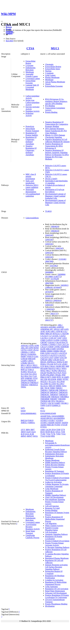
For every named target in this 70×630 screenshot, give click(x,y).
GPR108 (43, 360)
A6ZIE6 (43, 425)
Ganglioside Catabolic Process (32, 536)
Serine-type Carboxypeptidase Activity (33, 102)
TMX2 (23, 387)
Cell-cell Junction (52, 506)
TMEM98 (62, 399)
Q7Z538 (64, 425)
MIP (67, 366)
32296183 (9, 32)
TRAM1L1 (60, 401)
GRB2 (49, 360)
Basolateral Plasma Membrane (57, 558)
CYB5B (50, 347)
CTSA (30, 48)
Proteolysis (30, 126)
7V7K (53, 434)
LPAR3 (64, 364)
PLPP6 (43, 375)
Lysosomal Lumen (33, 78)
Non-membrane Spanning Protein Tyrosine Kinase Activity (55, 501)
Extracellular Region (31, 62)
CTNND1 (52, 344)
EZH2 (47, 353)
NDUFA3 (52, 368)
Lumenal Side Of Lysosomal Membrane (32, 87)
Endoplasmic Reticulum (31, 69)
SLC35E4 (52, 384)
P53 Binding (50, 106)
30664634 (55, 226)
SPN (22, 378)
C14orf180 (64, 334)
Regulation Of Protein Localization (53, 537)
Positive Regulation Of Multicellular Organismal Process (55, 519)
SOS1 (64, 386)
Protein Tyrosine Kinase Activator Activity (54, 544)
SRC (42, 388)
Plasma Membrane (52, 77)
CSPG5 (32, 352)
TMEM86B (44, 399)
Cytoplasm (49, 73)
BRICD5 (48, 334)
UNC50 (51, 403)
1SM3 (42, 430)
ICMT (65, 362)
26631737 (54, 314)
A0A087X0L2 (45, 416)
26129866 (49, 277)
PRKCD (43, 377)
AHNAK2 (25, 346)
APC (51, 329)
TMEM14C (44, 395)
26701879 (49, 292)
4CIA (27, 434)
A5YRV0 (59, 420)
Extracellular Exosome (31, 82)
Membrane (30, 72)
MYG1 (29, 365)
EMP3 (53, 349)
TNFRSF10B (45, 401)
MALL (53, 366)
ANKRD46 (44, 329)
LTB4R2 (24, 363)
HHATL (43, 362)
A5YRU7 (51, 420)
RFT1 (49, 377)
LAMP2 (24, 361)
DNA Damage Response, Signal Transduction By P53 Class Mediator (56, 131)
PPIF (64, 375)
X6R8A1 (31, 423)
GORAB (24, 359)
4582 (42, 408)
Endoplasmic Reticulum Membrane (31, 513)
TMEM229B (45, 397)
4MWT (29, 436)
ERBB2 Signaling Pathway (55, 495)
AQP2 (31, 346)
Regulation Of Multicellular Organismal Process (56, 583)
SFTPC (65, 379)
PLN (55, 373)
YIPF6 (43, 405)
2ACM (48, 430)
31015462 (53, 266)
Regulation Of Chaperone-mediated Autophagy (31, 140)
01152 (42, 411)
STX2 (35, 378)
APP (62, 329)
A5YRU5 (44, 420)
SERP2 (59, 379)
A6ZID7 (58, 423)
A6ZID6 (51, 423)
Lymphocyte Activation (54, 580)
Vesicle (48, 84)
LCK (59, 364)
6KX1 (52, 432)
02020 (23, 411)
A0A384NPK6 (59, 418)
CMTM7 (43, 342)
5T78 (63, 430)
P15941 (57, 425)
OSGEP (43, 373)
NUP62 (54, 371)
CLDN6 (56, 340)
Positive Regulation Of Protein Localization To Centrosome (57, 596)
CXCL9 (43, 347)
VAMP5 (57, 403)
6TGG (58, 432)
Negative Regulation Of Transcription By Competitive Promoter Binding (56, 124)
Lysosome (29, 65)
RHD (54, 377)
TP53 (53, 401)
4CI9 (23, 434)
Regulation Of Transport (54, 471)
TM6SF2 (58, 388)
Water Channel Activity (54, 526)
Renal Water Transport (30, 532)
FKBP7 (24, 356)
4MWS (23, 436)
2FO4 (53, 430)
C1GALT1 (44, 336)
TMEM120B (53, 390)
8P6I (53, 436)
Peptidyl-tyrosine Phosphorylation (51, 529)
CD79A (24, 350)
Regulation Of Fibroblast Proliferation (54, 577)
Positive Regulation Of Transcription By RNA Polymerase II (54, 146)
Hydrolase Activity (29, 114)
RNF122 (24, 369)
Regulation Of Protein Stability (32, 134)
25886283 (49, 287)
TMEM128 (44, 392)
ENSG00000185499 (48, 413)
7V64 (48, 434)
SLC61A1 (44, 386)
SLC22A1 (52, 381)
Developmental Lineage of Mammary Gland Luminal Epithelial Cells (55, 196)
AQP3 (48, 331)
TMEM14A (62, 392)
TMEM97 (53, 399)
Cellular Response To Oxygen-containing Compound (57, 485)
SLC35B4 (44, 384)
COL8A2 (51, 342)
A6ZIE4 (65, 423)
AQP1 (66, 329)
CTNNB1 (44, 344)
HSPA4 (59, 362)
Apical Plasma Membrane (55, 82)
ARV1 (53, 331)
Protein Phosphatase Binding (56, 604)
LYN (42, 366)
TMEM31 (24, 385)
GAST (50, 358)
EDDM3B (65, 347)
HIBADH (31, 359)
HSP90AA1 (51, 362)
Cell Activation (51, 532)
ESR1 (42, 353)
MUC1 (55, 48)
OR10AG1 (62, 371)
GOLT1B (63, 358)
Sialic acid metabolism (30, 182)
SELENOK (52, 379)
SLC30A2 (25, 376)
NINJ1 (64, 368)
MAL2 (47, 366)
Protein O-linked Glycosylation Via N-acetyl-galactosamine (57, 479)
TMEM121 (63, 390)
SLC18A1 (33, 374)
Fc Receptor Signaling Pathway (57, 547)
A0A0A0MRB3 (58, 416)
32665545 (49, 235)
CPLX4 (36, 350)
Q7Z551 (43, 427)
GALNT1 (54, 353)
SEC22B (43, 379)
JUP (55, 364)
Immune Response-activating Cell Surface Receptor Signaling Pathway (56, 567)
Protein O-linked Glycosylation (57, 541)
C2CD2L (55, 336)
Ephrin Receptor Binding (54, 465)
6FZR (47, 432)
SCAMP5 (65, 377)
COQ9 (29, 350)
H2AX (62, 360)
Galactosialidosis (32, 218)
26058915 (64, 285)
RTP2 (59, 377)
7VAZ (42, 436)
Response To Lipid (52, 508)
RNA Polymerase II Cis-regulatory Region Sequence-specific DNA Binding (56, 101)
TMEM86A (64, 397)
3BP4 (28, 430)
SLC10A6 (25, 374)
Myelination (50, 606)
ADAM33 (44, 327)
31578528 (54, 279)
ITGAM (50, 364)
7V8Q (58, 434)
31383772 (57, 277)
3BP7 (32, 430)
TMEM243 (55, 397)
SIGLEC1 (44, 381)
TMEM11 (44, 390)
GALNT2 (62, 355)
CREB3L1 (25, 352)
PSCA (23, 367)
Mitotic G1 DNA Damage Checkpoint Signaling (55, 136)
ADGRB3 (52, 327)
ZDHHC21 (56, 405)
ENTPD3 (60, 349)
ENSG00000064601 (28, 413)
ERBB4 (56, 351)
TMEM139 (31, 380)
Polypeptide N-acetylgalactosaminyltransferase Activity (57, 445)
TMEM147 (53, 392)
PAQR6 (50, 373)
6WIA (35, 436)
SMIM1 (58, 386)
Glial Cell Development (54, 497)
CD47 (59, 338)
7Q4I (63, 432)
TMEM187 (54, 395)
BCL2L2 (64, 331)
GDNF (56, 358)
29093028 (49, 296)
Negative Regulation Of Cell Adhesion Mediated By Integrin (57, 140)
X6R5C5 (24, 423)
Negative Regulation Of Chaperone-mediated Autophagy (31, 150)
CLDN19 (49, 340)
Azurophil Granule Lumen (32, 75)
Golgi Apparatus (51, 587)
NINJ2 (43, 371)
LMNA (30, 361)
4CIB (32, 434)
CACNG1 (44, 338)
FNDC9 (30, 356)
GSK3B (56, 360)
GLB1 (36, 356)
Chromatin (49, 64)
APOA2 (57, 329)
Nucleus (48, 71)
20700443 (57, 287)
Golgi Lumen (50, 75)
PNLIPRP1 (50, 375)
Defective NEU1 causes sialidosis (32, 186)
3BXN (23, 432)
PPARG (58, 375)
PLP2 (64, 373)
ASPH (30, 348)
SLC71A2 (33, 376)
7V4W (42, 434)
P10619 (30, 420)
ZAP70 (49, 405)
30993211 (49, 300)
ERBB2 (43, 351)
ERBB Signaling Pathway (55, 462)
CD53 (64, 338)
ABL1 (60, 325)
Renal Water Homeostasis (55, 591)
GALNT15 (53, 355)
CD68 (42, 340)
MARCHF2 (60, 366)
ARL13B (24, 348)
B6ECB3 (50, 425)
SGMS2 (24, 372)
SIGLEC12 (31, 372)
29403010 (57, 300)
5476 (23, 408)
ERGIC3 (24, 354)
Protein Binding (51, 112)
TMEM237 (34, 383)
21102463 (62, 259)
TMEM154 (25, 383)
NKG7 (48, 371)
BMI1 (42, 334)
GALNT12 (44, 355)
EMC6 (48, 349)
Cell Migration (51, 523)
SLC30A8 (61, 381)
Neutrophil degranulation (31, 190)
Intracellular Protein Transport (32, 130)
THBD (52, 388)
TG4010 (48, 211)
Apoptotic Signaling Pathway (56, 534)
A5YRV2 (44, 423)
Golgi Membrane (51, 489)
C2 (50, 336)
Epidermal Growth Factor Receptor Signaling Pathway (56, 450)
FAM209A (32, 354)
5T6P (58, 430)
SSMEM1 (28, 378)
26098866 (49, 272)
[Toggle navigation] (2, 21)
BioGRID (9, 41)
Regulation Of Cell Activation (56, 589)
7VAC (63, 434)
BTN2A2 (56, 334)
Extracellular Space (52, 69)
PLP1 (59, 373)
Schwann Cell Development (56, 593)
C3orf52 (62, 336)
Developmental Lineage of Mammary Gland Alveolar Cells (55, 202)
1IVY (23, 430)
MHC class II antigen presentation (31, 176)
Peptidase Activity (33, 111)
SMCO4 (52, 386)
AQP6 (36, 346)
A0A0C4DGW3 (46, 418)
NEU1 (35, 365)
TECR (46, 388)
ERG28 (62, 351)
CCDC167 (53, 338)
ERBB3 (50, 351)
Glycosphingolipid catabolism (33, 195)
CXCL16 (65, 344)
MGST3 (31, 363)
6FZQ (42, 432)
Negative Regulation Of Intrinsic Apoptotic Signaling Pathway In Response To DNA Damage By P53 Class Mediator (57, 154)
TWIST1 (43, 403)
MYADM (44, 368)
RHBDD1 (36, 367)
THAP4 (24, 380)
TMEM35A (33, 385)
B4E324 (24, 420)
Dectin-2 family (51, 179)
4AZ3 (33, 432)
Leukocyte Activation (53, 482)
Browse (9, 27)
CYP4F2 (57, 347)
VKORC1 (64, 403)
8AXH (48, 436)
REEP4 (29, 367)
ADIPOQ (60, 327)
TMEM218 (63, 395)
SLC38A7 (60, 384)
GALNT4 (44, 358)
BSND (36, 348)
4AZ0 (28, 432)
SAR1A (31, 369)
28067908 (49, 261)
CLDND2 (63, 340)
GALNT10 (62, 353)
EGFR (42, 349)
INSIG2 (43, 364)
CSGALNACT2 (61, 342)
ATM (58, 331)
